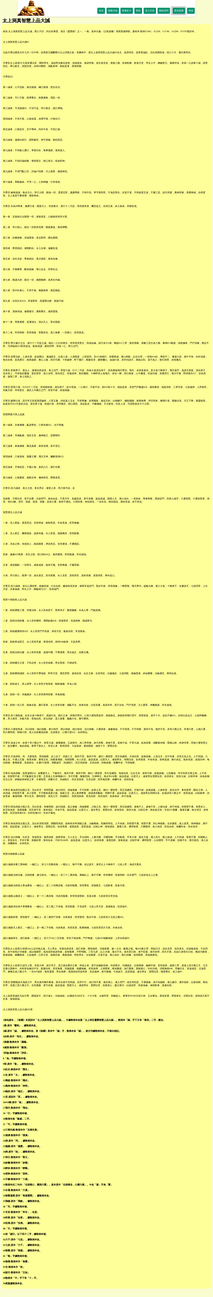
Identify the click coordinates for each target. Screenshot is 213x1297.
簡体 (191, 10)
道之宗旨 (150, 10)
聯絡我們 (164, 10)
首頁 (101, 10)
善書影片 (126, 10)
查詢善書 (179, 10)
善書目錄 (112, 10)
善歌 (138, 10)
